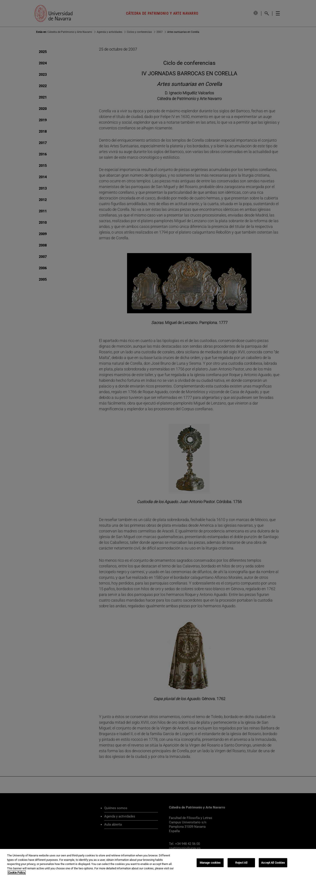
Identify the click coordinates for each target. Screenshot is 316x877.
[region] (158, 863)
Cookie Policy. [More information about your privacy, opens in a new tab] (16, 872)
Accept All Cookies (273, 862)
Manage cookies (210, 862)
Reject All (241, 862)
